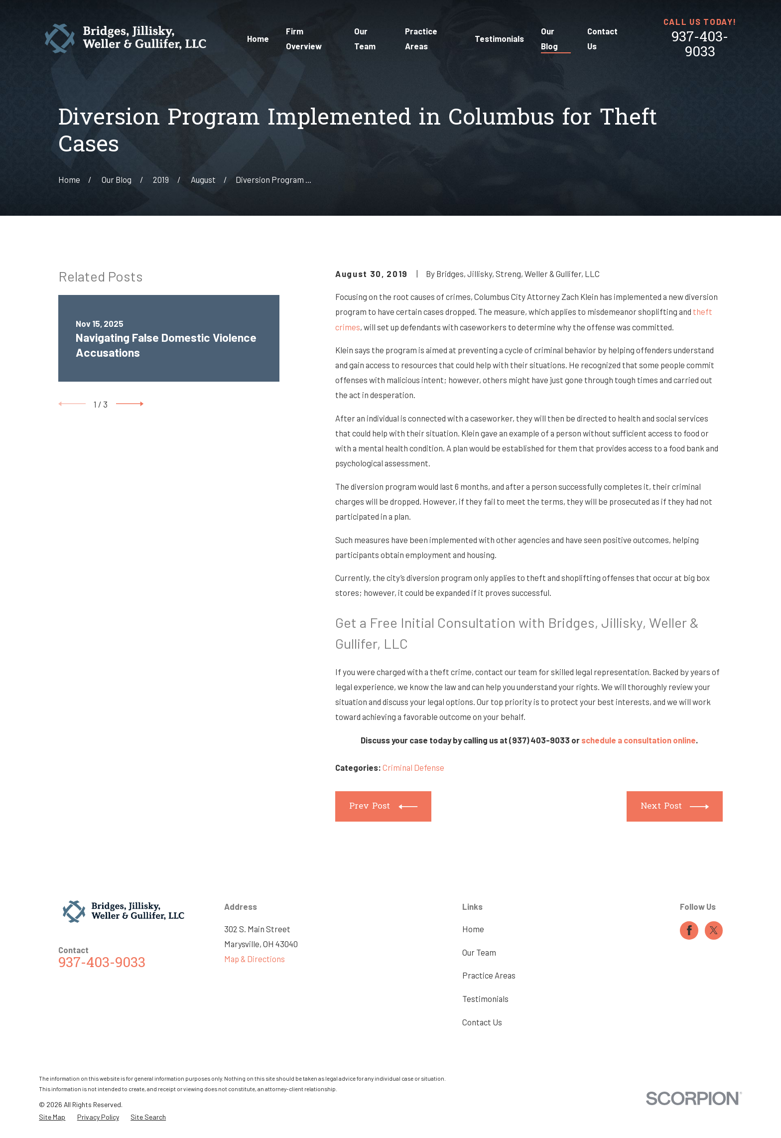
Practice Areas (489, 975)
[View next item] (129, 404)
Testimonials (485, 998)
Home (473, 929)
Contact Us (482, 1022)
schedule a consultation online (638, 740)
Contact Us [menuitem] (602, 38)
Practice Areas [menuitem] (421, 38)
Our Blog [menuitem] (549, 38)
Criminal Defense (413, 767)
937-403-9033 (699, 45)
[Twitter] (714, 930)
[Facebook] (689, 930)
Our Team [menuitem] (365, 38)
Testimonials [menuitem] (499, 38)
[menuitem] (52, 1117)
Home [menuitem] (258, 38)
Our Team (479, 952)
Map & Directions (254, 959)
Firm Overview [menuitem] (304, 38)
